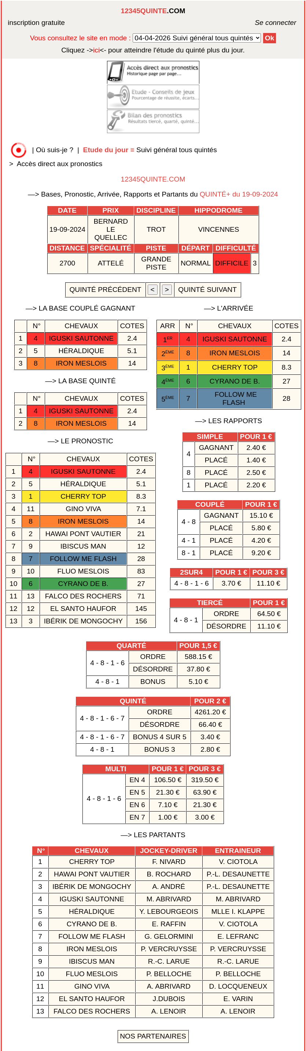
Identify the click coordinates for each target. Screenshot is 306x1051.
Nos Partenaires (153, 1036)
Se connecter (264, 22)
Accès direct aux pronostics (60, 164)
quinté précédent (105, 289)
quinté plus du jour (153, 50)
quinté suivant (207, 289)
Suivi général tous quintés (151, 150)
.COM (153, 11)
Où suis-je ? (54, 150)
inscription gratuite (36, 22)
